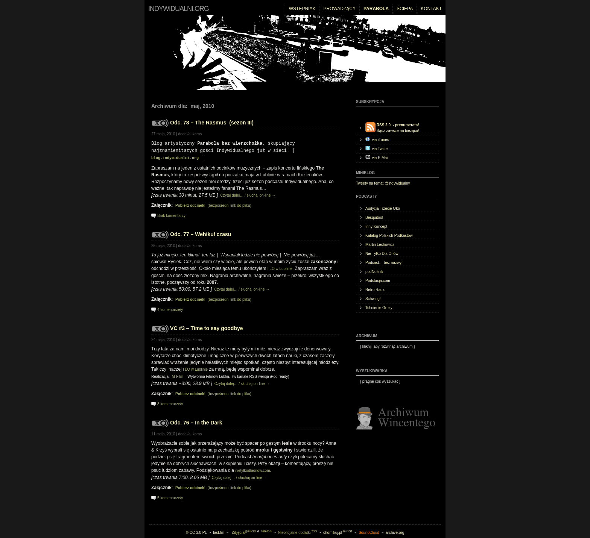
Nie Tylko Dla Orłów (381, 254)
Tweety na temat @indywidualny (383, 183)
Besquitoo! (374, 217)
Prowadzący (339, 8)
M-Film (177, 375)
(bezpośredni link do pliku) (213, 204)
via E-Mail (376, 157)
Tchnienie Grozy (378, 308)
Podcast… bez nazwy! (384, 263)
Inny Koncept (376, 226)
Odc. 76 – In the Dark (196, 421)
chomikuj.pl (337, 531)
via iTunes (377, 139)
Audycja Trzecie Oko (382, 208)
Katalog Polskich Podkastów (389, 235)
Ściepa (405, 8)
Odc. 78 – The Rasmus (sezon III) (212, 123)
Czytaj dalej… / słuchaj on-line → (247, 194)
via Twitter (377, 148)
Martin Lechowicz (379, 244)
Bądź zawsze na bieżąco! (392, 127)
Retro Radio (375, 290)
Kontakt (431, 8)
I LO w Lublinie (280, 267)
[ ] (385, 346)
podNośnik (374, 272)
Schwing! (373, 299)
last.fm (218, 531)
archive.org (395, 531)
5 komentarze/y (170, 496)
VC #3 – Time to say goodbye (206, 327)
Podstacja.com (377, 281)
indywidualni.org (178, 8)
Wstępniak (302, 8)
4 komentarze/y (170, 308)
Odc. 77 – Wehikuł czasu (200, 233)
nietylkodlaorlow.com (252, 469)
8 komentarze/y (170, 402)
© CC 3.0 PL (196, 531)
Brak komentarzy (171, 214)
